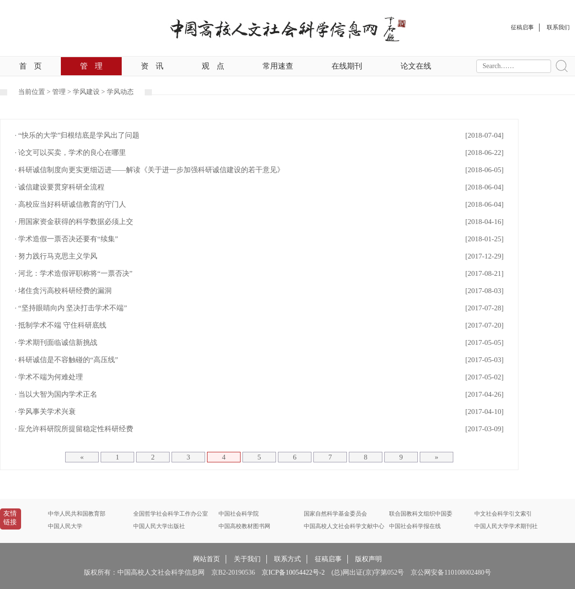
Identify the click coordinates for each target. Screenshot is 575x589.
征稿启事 (328, 559)
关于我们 (247, 559)
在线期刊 (347, 66)
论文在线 (416, 66)
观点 (213, 66)
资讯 (152, 66)
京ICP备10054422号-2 (293, 572)
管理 (91, 66)
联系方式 (287, 559)
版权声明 (368, 559)
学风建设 (86, 91)
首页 (30, 66)
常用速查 (278, 66)
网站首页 (206, 559)
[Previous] (82, 457)
